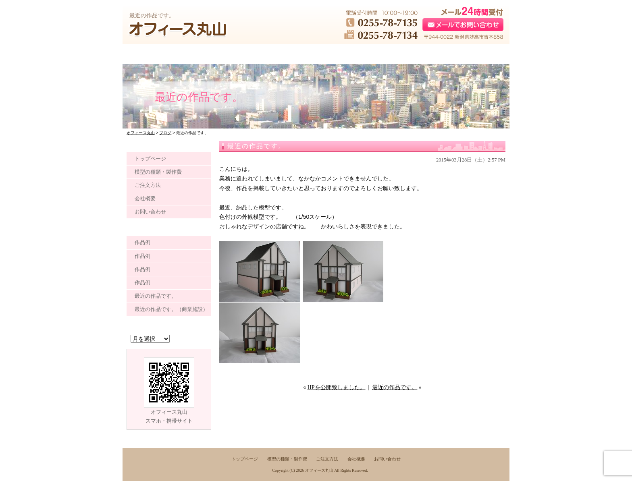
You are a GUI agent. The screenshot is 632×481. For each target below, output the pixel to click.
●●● (161, 54)
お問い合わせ (150, 212)
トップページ (150, 158)
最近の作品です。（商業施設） (171, 309)
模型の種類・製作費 (158, 172)
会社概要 (145, 198)
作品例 (142, 242)
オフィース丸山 (319, 470)
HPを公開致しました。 (337, 387)
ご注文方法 (148, 185)
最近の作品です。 (394, 387)
